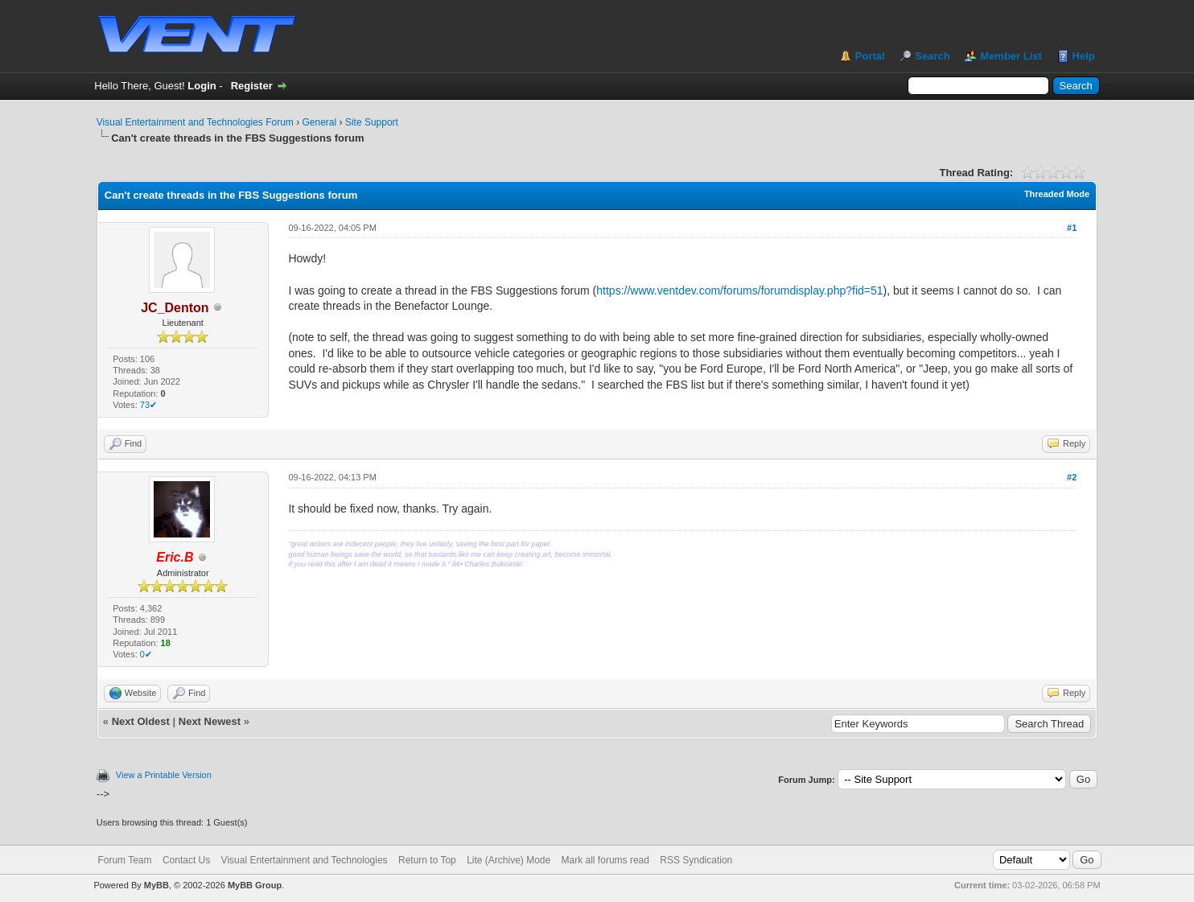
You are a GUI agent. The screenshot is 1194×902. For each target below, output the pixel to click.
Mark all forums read (605, 860)
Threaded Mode (1056, 194)
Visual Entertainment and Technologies (304, 860)
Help (1084, 56)
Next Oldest (141, 721)
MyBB (156, 885)
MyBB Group (255, 885)
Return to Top (427, 860)
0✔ (146, 654)
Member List (1011, 56)
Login (201, 86)
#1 (1072, 228)
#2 (1072, 477)
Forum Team (124, 860)
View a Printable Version (164, 775)
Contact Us (186, 860)
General (320, 122)
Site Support (371, 122)
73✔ (148, 405)
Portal (870, 56)
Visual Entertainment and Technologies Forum (195, 122)
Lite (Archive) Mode (508, 860)
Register (252, 86)
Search (932, 56)
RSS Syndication (696, 860)
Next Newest (210, 721)
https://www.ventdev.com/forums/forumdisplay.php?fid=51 (739, 290)
